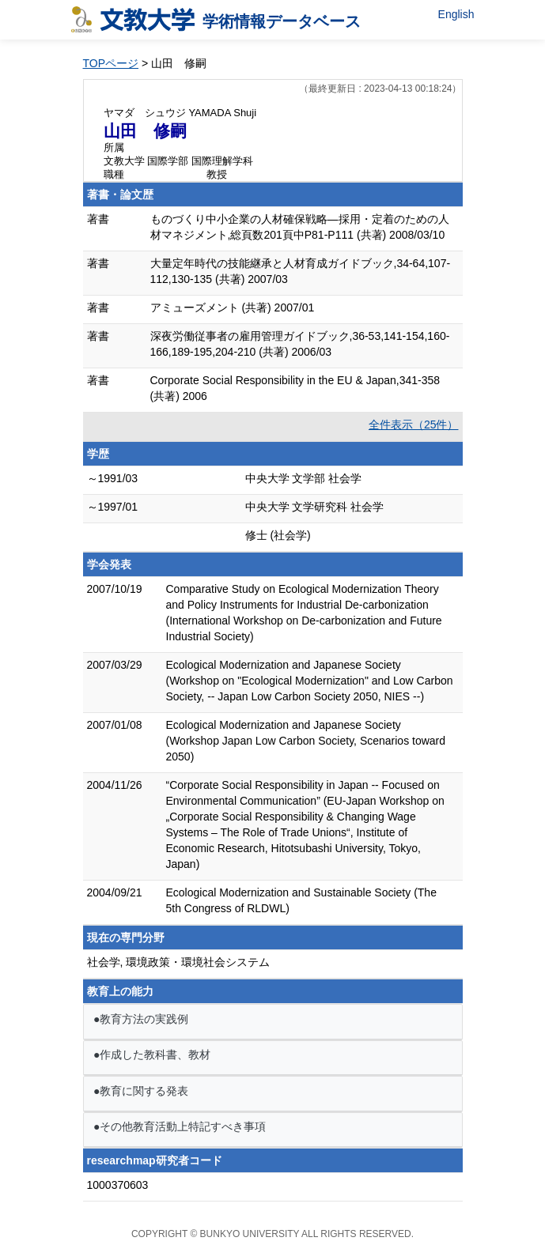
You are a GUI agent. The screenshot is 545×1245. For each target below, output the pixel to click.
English (456, 14)
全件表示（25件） (414, 424)
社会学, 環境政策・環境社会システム (179, 962)
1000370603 (118, 1185)
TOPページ (111, 63)
